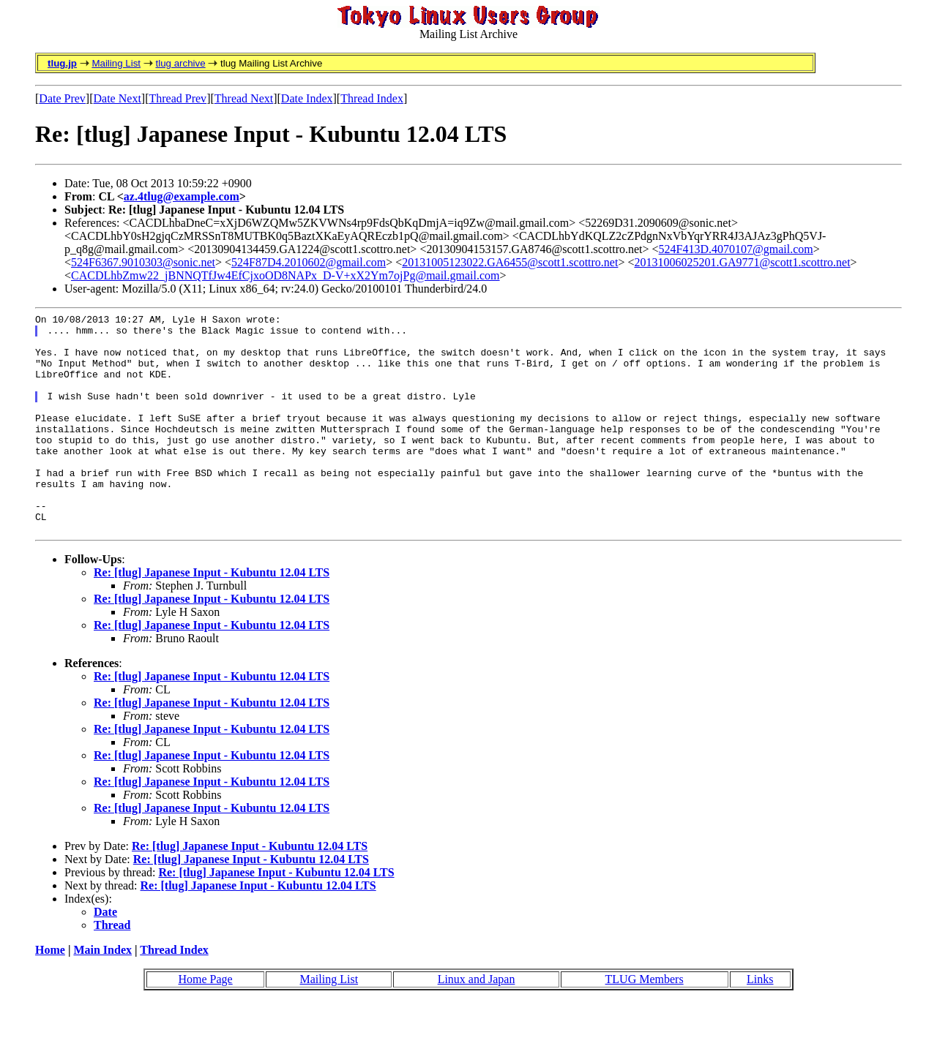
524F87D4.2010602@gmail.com (308, 262)
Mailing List (116, 63)
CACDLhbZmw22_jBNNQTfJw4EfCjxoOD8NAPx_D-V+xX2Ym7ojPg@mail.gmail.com (285, 275)
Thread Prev (177, 98)
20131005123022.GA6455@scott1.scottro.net (510, 262)
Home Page (205, 1023)
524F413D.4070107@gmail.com (736, 249)
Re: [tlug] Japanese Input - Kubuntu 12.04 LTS (211, 616)
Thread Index (371, 98)
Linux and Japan (476, 1023)
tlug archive (180, 63)
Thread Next (243, 98)
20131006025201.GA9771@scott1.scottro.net (742, 262)
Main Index (102, 993)
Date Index (307, 98)
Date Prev (62, 98)
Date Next (117, 98)
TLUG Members (644, 1023)
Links (760, 1023)
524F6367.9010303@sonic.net (143, 262)
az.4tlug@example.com (181, 196)
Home (50, 993)
